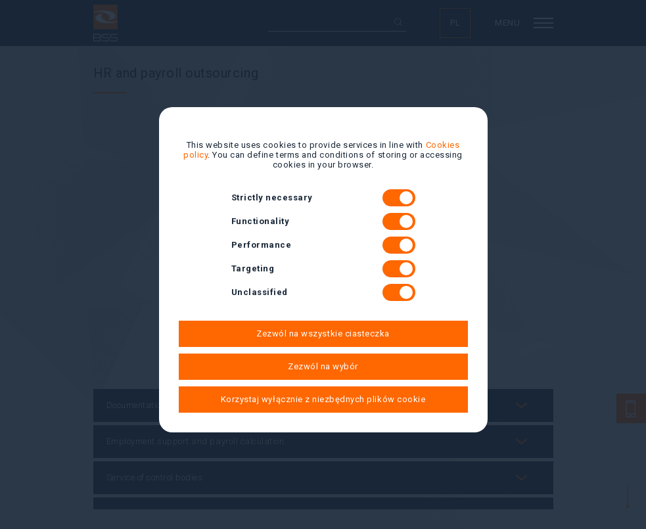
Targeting (323, 268)
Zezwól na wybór (323, 366)
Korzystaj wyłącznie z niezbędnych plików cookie (323, 399)
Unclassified (323, 292)
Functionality (323, 221)
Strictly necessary (323, 197)
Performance (323, 245)
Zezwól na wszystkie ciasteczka (323, 333)
